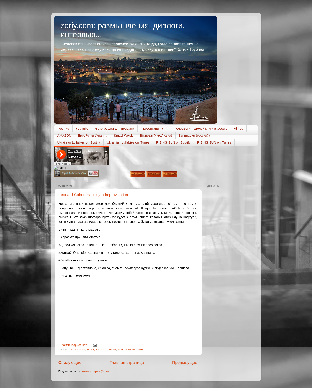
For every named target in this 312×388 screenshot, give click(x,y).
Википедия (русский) (194, 135)
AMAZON (64, 135)
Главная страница (127, 362)
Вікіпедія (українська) (156, 135)
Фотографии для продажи (114, 128)
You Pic (63, 128)
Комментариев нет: (75, 345)
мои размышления (130, 349)
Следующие (69, 362)
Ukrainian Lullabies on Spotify (78, 142)
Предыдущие (184, 362)
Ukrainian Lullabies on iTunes (128, 142)
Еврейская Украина (92, 135)
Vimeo (238, 128)
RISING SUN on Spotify (173, 142)
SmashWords (123, 135)
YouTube (82, 128)
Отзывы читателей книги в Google (201, 128)
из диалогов (77, 349)
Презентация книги (155, 128)
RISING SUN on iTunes (214, 142)
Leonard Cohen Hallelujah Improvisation (93, 195)
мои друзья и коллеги (101, 349)
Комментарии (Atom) (96, 371)
